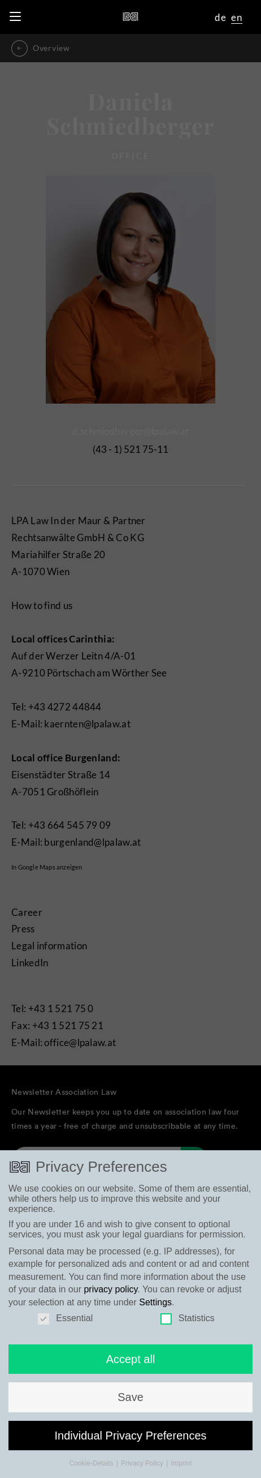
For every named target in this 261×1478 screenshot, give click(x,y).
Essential (65, 1324)
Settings (155, 1307)
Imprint (181, 1469)
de (221, 17)
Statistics (187, 1324)
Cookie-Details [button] (92, 1469)
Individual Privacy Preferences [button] (130, 1440)
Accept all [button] (130, 1365)
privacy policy (110, 1295)
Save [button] (130, 1402)
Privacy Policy (143, 1469)
